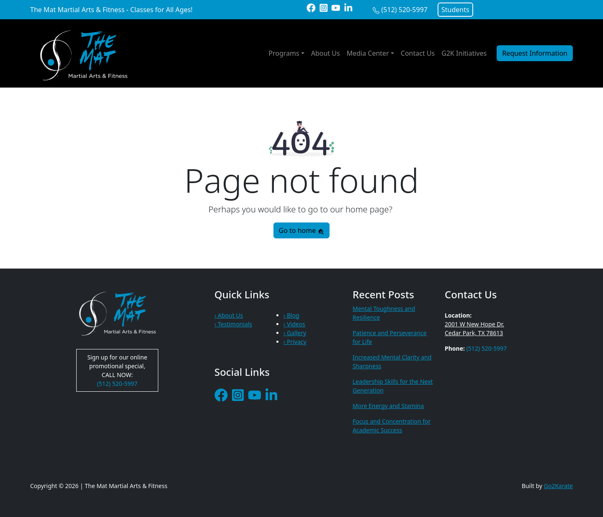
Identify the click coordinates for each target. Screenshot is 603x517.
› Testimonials (233, 324)
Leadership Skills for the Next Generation (393, 385)
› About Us (228, 315)
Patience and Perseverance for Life (390, 337)
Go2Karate (558, 486)
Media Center (368, 53)
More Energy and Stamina (388, 406)
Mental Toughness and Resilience (384, 313)
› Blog (291, 315)
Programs (283, 53)
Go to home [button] (302, 230)
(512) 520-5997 (404, 9)
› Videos (294, 324)
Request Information (534, 53)
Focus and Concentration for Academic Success (391, 425)
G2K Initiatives (464, 53)
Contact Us (418, 53)
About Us (325, 53)
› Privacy (295, 342)
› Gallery (294, 333)
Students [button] (455, 9)
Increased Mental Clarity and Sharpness (392, 361)
